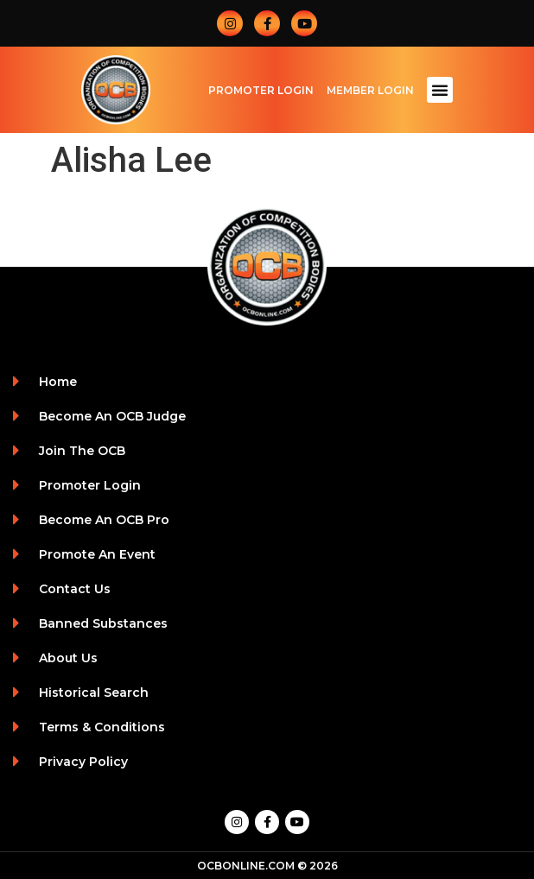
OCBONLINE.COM (246, 865)
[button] (440, 90)
